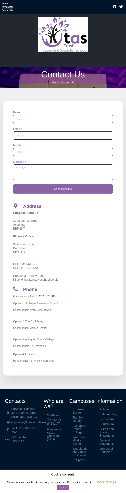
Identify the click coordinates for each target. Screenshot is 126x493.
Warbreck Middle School (79, 440)
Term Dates (7, 7)
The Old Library (78, 419)
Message (18, 161)
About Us (53, 414)
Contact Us (7, 10)
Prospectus (106, 419)
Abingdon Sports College (79, 429)
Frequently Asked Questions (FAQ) (54, 434)
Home (5, 3)
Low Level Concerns (106, 450)
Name (17, 112)
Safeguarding (108, 414)
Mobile (17, 145)
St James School (79, 411)
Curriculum (106, 424)
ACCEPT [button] (63, 487)
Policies (52, 424)
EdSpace (78, 460)
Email (16, 128)
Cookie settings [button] (106, 482)
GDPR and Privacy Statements (106, 432)
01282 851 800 (45, 296)
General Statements (106, 442)
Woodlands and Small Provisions (80, 452)
